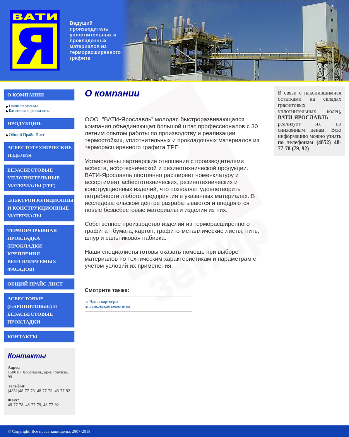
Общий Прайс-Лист (26, 134)
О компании (25, 95)
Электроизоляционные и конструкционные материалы (42, 207)
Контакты (22, 336)
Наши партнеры (23, 105)
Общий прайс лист (35, 284)
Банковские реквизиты (29, 110)
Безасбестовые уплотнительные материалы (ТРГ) (33, 177)
